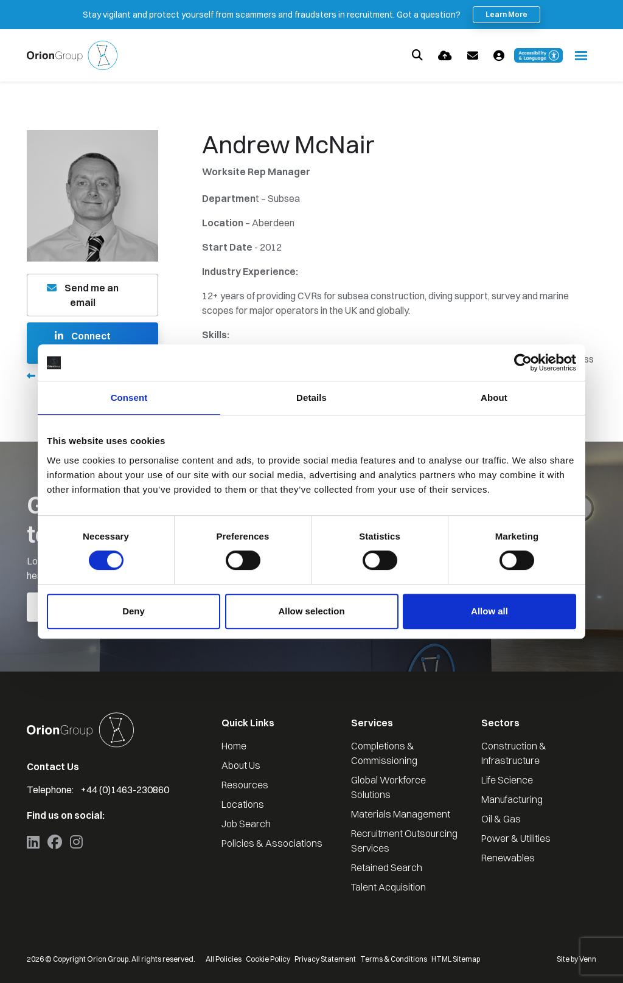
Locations (242, 804)
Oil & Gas (501, 819)
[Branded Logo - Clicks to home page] (72, 55)
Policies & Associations (271, 843)
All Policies (224, 959)
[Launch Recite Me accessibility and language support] (538, 55)
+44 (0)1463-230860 (125, 789)
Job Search (246, 824)
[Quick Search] (417, 55)
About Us (240, 765)
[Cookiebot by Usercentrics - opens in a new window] (523, 362)
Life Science (507, 780)
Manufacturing (512, 799)
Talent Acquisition (388, 887)
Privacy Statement (325, 959)
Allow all (489, 611)
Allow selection (311, 611)
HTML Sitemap (455, 959)
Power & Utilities (516, 838)
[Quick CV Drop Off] (445, 56)
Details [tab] (311, 397)
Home (233, 746)
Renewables (508, 858)
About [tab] (494, 397)
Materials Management (400, 814)
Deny (133, 611)
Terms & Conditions (393, 959)
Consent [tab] (129, 397)
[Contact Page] (472, 56)
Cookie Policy (268, 959)
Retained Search (386, 867)
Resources (244, 785)
